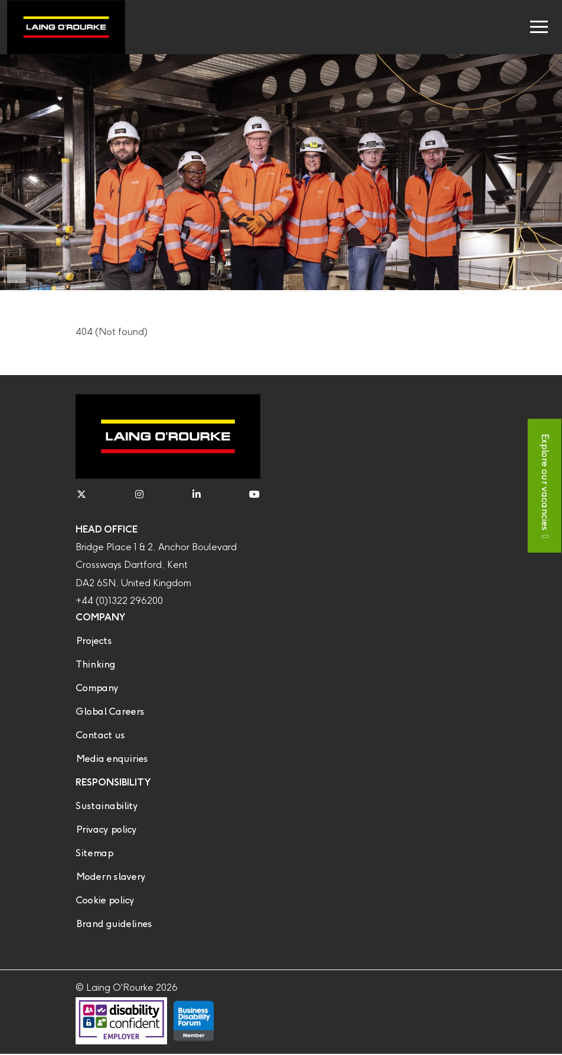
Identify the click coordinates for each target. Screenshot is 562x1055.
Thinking (95, 665)
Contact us (100, 736)
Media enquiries (112, 759)
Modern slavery (110, 877)
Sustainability (107, 806)
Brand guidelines (114, 924)
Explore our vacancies (545, 481)
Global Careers (110, 712)
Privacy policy (106, 830)
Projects (94, 641)
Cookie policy (105, 901)
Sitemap (94, 854)
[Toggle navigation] (539, 27)
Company (97, 688)
